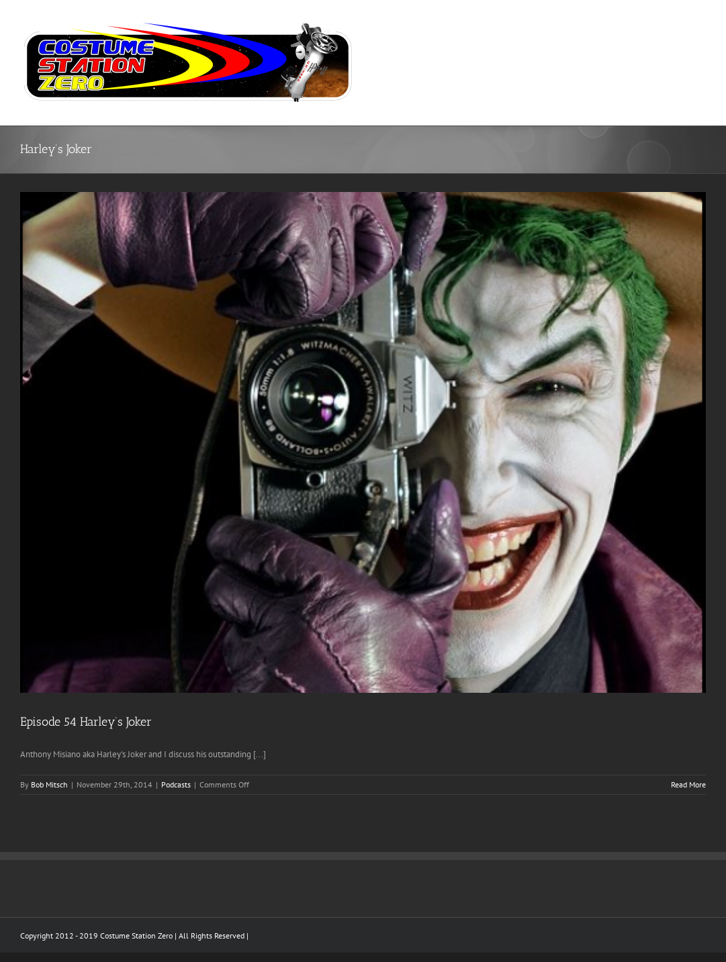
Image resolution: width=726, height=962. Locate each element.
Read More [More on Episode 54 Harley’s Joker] (688, 784)
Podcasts (176, 784)
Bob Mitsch (49, 784)
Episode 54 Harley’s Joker (86, 721)
